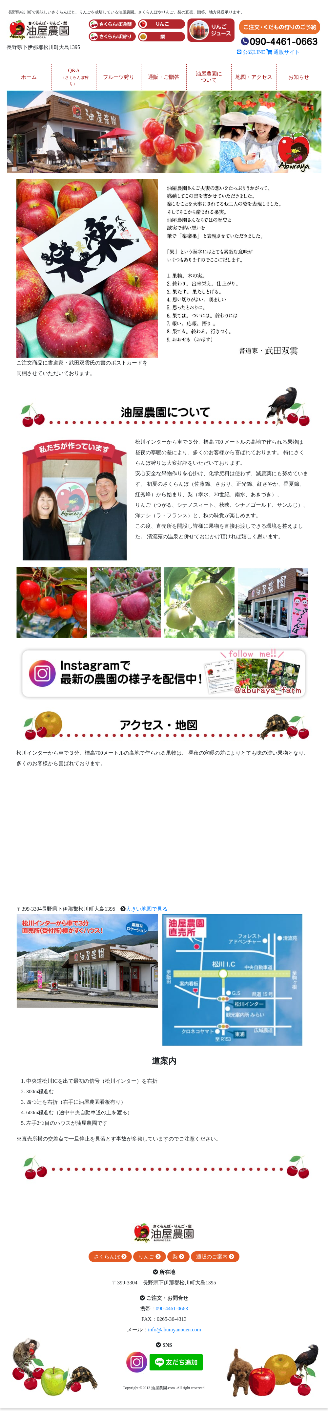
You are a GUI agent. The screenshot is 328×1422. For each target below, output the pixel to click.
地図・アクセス (254, 77)
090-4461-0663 (172, 1308)
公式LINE (251, 52)
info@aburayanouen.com (174, 1329)
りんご (149, 1256)
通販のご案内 (215, 1256)
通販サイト (283, 52)
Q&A (75, 77)
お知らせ (298, 77)
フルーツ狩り (118, 77)
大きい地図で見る (147, 909)
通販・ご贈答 (163, 77)
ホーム (29, 77)
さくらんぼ (110, 1256)
